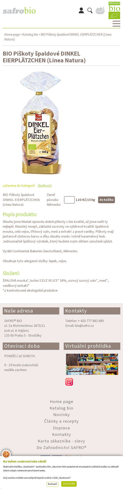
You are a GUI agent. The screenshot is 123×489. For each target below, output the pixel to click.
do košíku (106, 199)
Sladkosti (45, 185)
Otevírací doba (22, 346)
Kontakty (76, 311)
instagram (92, 382)
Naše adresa (18, 311)
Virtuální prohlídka (88, 346)
